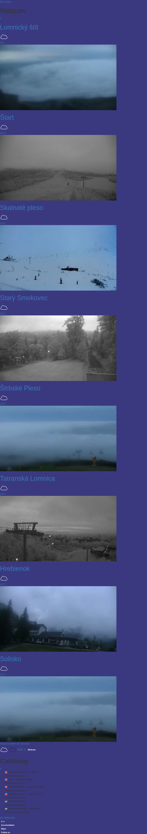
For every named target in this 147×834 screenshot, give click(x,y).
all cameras (23, 743)
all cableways (7, 817)
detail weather (8, 743)
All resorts (5, 1)
